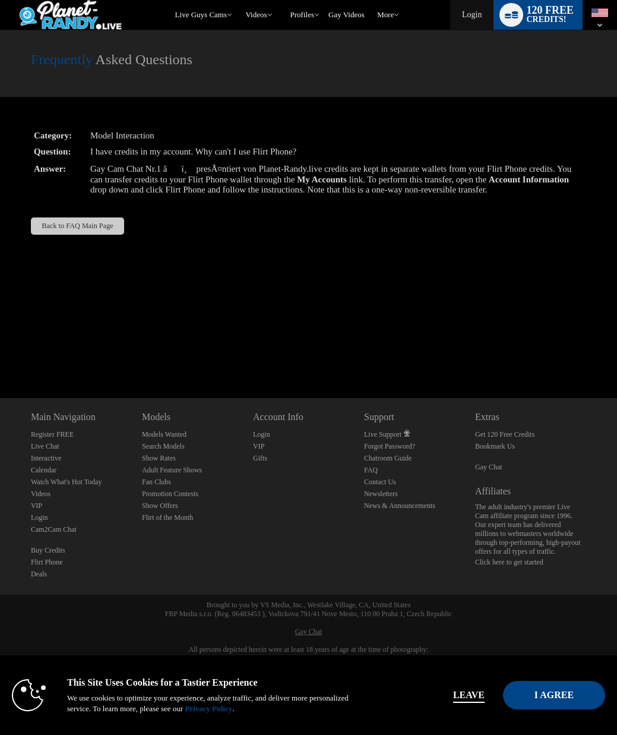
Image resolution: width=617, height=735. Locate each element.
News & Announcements (399, 505)
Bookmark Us (495, 446)
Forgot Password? (389, 446)
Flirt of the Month (167, 517)
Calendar (43, 470)
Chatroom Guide (388, 458)
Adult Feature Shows (172, 470)
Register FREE (52, 434)
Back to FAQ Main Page (77, 226)
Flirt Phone (47, 562)
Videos (256, 14)
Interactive (46, 458)
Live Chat (45, 446)
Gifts (260, 458)
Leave (431, 695)
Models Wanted (164, 434)
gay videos (346, 14)
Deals (39, 574)
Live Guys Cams (201, 14)
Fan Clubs (156, 482)
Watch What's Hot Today (66, 482)
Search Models (163, 446)
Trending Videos (240, 0)
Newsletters (381, 494)
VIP (36, 505)
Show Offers (160, 505)
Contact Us (380, 482)
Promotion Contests (170, 494)
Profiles (302, 14)
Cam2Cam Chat (54, 529)
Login (472, 14)
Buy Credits (48, 550)
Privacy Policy (249, 708)
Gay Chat (488, 467)
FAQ (371, 470)
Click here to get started (509, 562)
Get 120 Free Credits (504, 434)
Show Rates (159, 458)
